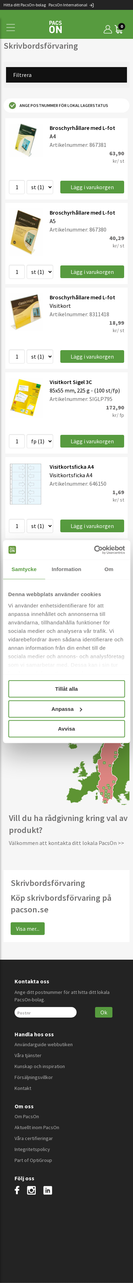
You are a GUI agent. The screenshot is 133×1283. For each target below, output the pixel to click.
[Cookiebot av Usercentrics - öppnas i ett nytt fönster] (95, 549)
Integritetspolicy (32, 1149)
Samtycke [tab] (24, 569)
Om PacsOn (27, 1116)
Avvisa (66, 729)
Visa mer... (27, 928)
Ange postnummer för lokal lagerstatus (58, 105)
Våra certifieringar (34, 1138)
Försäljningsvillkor (34, 1077)
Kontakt (23, 1088)
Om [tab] (109, 569)
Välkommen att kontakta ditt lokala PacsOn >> (66, 842)
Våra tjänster (28, 1055)
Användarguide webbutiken (44, 1044)
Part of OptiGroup (33, 1160)
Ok (103, 1012)
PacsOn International (71, 4)
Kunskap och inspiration (40, 1066)
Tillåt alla (66, 689)
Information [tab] (67, 569)
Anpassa (66, 709)
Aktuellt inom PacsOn (37, 1127)
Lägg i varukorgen (92, 187)
